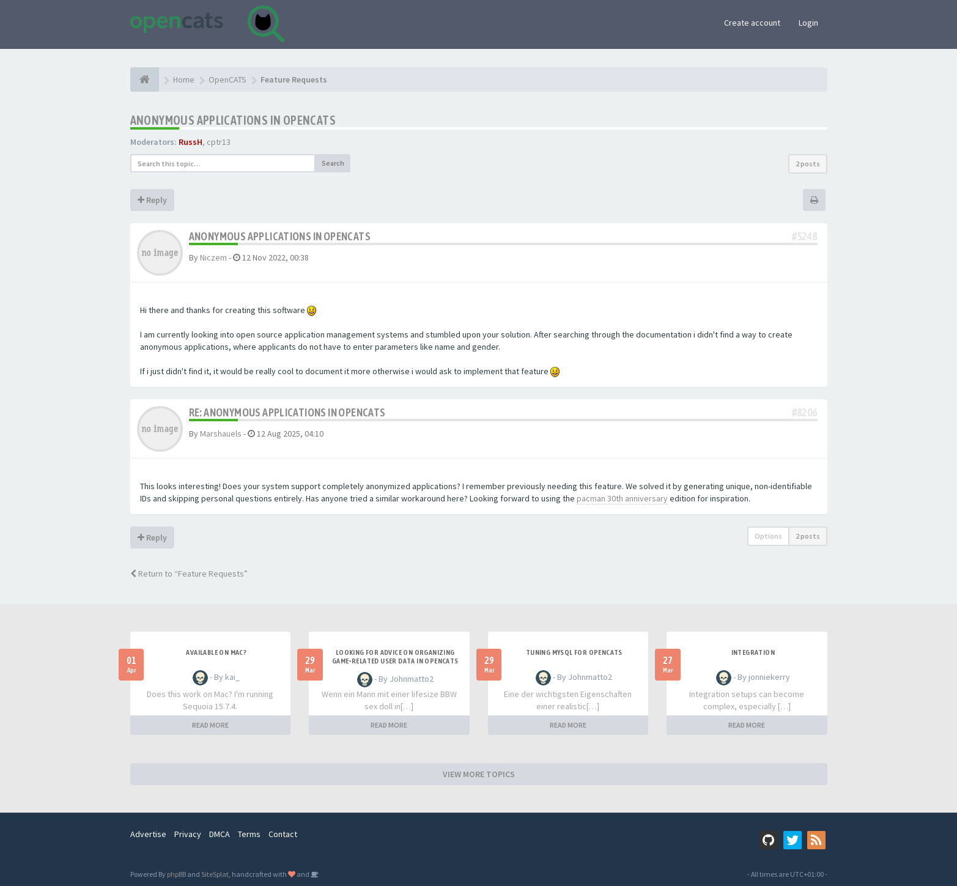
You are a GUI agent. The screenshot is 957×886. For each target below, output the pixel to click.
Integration (753, 652)
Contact (282, 834)
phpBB (176, 874)
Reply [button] (152, 199)
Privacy (187, 834)
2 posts (808, 163)
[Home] (144, 79)
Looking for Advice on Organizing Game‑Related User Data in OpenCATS (395, 656)
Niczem (213, 257)
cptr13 (219, 141)
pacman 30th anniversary (622, 498)
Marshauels (221, 433)
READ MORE (210, 724)
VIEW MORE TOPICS (479, 774)
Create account (752, 22)
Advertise (148, 834)
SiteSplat (215, 874)
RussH (190, 141)
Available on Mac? (216, 652)
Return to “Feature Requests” (189, 573)
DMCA (219, 834)
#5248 (805, 236)
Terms (249, 834)
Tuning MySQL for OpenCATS (574, 652)
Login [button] (808, 22)
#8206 (805, 412)
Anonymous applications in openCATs (233, 120)
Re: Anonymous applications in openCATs (287, 412)
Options (768, 536)
